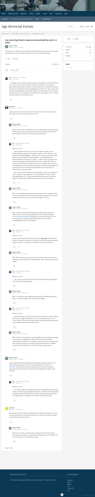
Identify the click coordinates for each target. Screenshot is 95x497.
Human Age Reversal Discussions (22, 19)
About (31, 14)
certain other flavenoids (21, 216)
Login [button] (87, 26)
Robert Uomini (13, 45)
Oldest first (56, 64)
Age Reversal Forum (17, 26)
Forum (45, 14)
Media (38, 14)
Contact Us (58, 14)
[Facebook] (66, 67)
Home (3, 14)
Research (24, 14)
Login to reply (14, 70)
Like (9, 58)
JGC (10, 77)
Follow (16, 58)
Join (66, 14)
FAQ (51, 14)
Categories (5, 19)
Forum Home (5, 33)
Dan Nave (11, 407)
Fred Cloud (12, 106)
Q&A (37, 19)
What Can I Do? (13, 14)
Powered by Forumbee (88, 495)
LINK (36, 318)
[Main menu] (91, 26)
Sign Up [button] (82, 26)
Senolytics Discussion (38, 33)
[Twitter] (69, 67)
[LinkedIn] (72, 67)
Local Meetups (46, 19)
